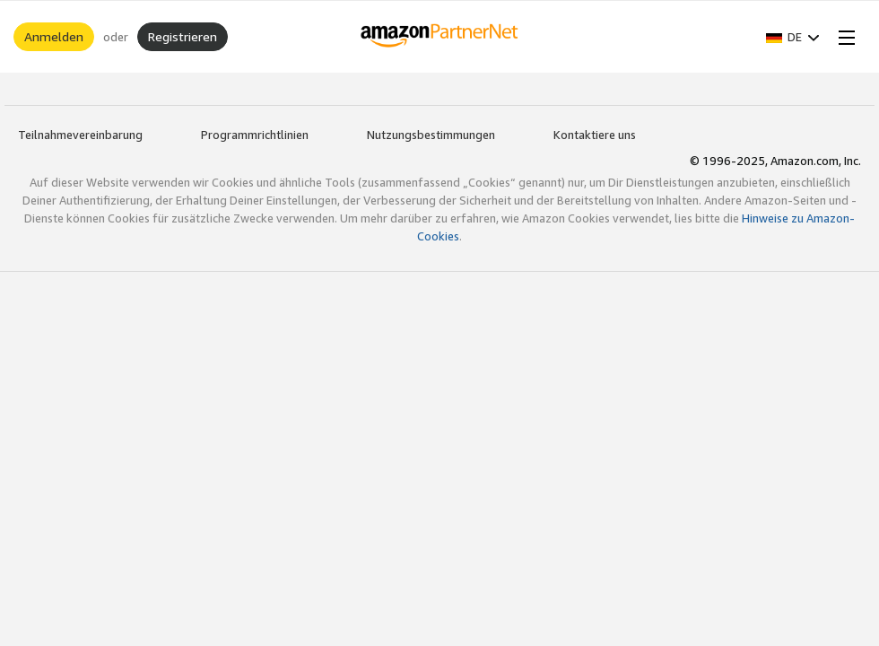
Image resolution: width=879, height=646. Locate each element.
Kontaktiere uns (594, 134)
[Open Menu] (843, 36)
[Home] (439, 36)
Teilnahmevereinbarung (80, 134)
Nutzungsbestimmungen (431, 134)
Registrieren (182, 36)
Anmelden (53, 36)
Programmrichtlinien (255, 134)
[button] (793, 37)
